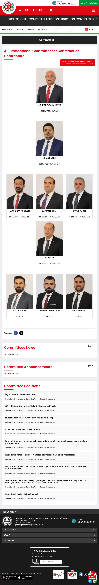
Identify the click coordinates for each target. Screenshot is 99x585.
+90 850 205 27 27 (67, 3)
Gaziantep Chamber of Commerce (18, 29)
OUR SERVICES (89, 2)
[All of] (91, 346)
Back (89, 29)
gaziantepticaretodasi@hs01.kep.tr (27, 525)
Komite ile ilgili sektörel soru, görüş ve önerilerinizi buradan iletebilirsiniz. (77, 62)
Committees (42, 29)
